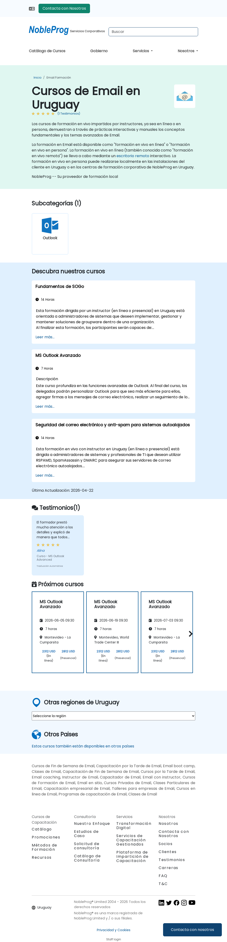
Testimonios (172, 859)
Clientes (168, 851)
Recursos (42, 857)
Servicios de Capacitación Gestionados (131, 840)
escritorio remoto (133, 156)
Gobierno (99, 51)
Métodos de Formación (44, 847)
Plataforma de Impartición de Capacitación (132, 856)
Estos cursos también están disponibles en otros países (83, 746)
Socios (166, 843)
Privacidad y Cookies (113, 930)
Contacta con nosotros (192, 929)
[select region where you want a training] (113, 715)
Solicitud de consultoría (86, 846)
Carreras (168, 867)
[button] (189, 634)
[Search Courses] (153, 31)
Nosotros (186, 51)
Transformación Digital (133, 825)
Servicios (141, 51)
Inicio (37, 78)
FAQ (163, 875)
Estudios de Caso (86, 833)
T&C (163, 883)
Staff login (113, 939)
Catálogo (42, 829)
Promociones (46, 837)
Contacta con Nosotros (64, 8)
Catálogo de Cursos (47, 51)
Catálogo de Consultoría (87, 858)
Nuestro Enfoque (92, 823)
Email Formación (59, 78)
